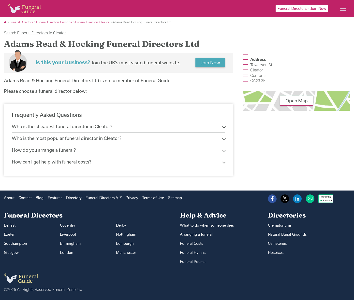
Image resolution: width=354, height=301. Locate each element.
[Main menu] (343, 9)
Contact (25, 198)
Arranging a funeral (196, 235)
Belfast (9, 226)
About (9, 198)
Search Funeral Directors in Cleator (35, 33)
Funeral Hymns (193, 253)
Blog (40, 198)
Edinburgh (125, 244)
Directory (74, 198)
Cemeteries (277, 244)
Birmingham (70, 244)
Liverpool (68, 235)
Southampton (15, 244)
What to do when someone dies (207, 226)
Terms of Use (153, 198)
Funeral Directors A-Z (104, 198)
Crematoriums (280, 226)
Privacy (132, 198)
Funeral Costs (191, 244)
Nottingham (126, 235)
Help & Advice (203, 216)
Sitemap (175, 198)
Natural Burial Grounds (287, 235)
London (66, 253)
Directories (287, 216)
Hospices (275, 253)
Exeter (9, 235)
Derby (121, 226)
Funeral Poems (192, 262)
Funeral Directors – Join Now (302, 8)
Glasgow (11, 253)
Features (55, 198)
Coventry (67, 226)
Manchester (126, 253)
